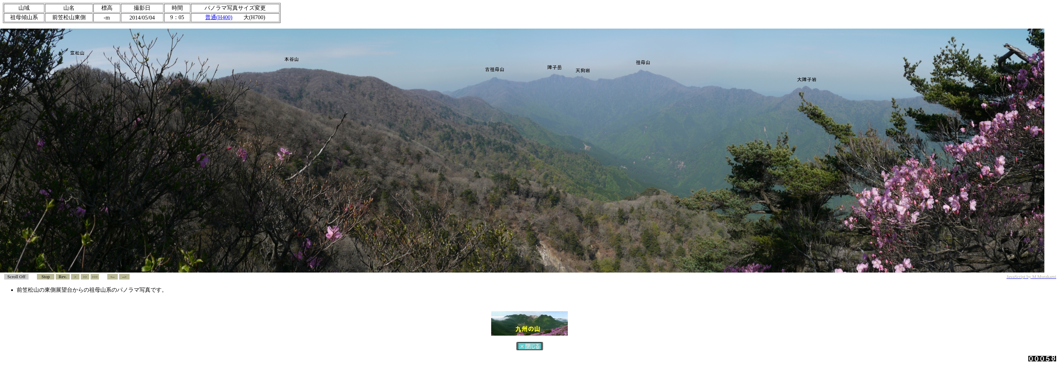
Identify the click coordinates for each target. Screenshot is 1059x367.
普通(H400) (218, 17)
